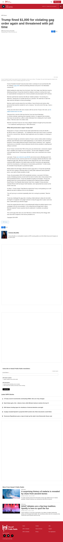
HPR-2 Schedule (26, 531)
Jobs (50, 525)
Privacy (37, 531)
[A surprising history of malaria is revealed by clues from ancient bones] (11, 494)
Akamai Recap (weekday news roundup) (11, 384)
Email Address (6, 372)
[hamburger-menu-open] (3, 2)
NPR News (4, 15)
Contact (37, 525)
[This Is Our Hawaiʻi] (31, 451)
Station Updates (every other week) (10, 379)
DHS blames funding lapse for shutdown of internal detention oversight (23, 407)
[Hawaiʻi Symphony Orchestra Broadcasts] (31, 275)
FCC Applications (52, 531)
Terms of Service (39, 528)
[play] (4, 6)
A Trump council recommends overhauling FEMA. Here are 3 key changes (24, 398)
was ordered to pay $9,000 (24, 157)
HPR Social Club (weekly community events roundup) (14, 385)
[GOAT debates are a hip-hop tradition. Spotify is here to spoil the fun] (11, 508)
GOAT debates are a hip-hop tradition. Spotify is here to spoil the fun (38, 507)
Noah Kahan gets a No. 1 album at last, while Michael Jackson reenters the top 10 (26, 403)
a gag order (16, 85)
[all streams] (61, 6)
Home (24, 525)
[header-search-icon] (51, 1)
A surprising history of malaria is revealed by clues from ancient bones (40, 492)
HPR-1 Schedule (26, 528)
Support (50, 528)
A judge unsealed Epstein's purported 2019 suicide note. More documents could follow (28, 411)
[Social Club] (31, 338)
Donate (58, 2)
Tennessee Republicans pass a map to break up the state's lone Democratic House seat (28, 416)
